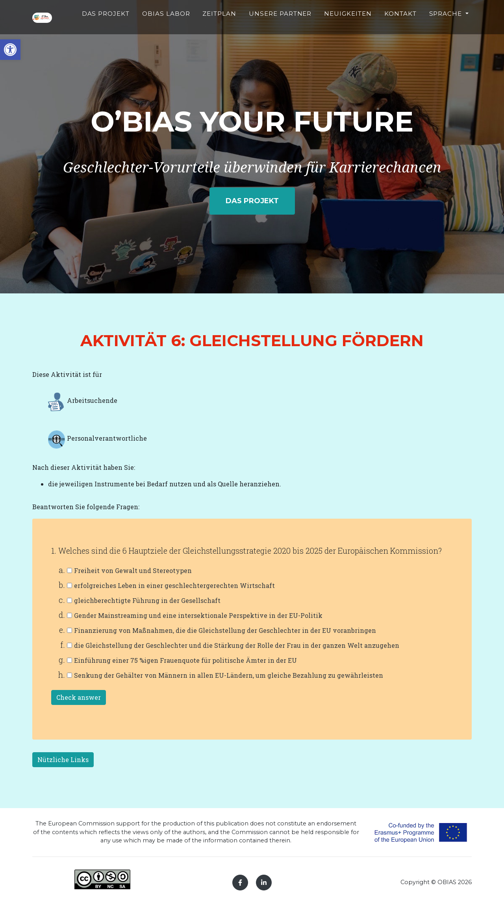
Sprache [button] (446, 25)
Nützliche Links (63, 759)
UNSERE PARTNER (289, 30)
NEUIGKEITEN (347, 25)
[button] (10, 49)
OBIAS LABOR (190, 30)
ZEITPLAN (237, 25)
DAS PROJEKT (143, 30)
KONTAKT (400, 25)
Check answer (78, 697)
